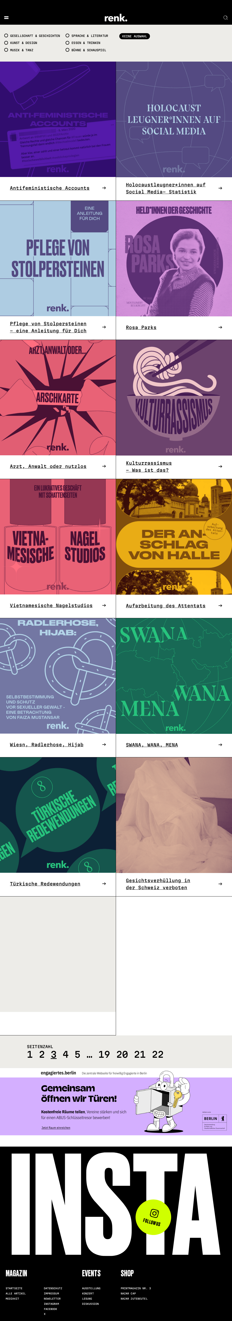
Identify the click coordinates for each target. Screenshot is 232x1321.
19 (104, 1054)
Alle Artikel (16, 1293)
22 (158, 1054)
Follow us (151, 1218)
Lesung (87, 1298)
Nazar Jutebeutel (134, 1298)
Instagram (51, 1303)
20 (122, 1054)
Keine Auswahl (134, 36)
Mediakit (12, 1298)
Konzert (88, 1293)
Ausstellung (91, 1288)
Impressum (51, 1293)
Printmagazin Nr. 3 (136, 1288)
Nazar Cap (128, 1293)
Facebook (50, 1309)
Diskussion (90, 1303)
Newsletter (52, 1298)
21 (140, 1054)
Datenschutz (53, 1288)
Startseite (14, 1288)
